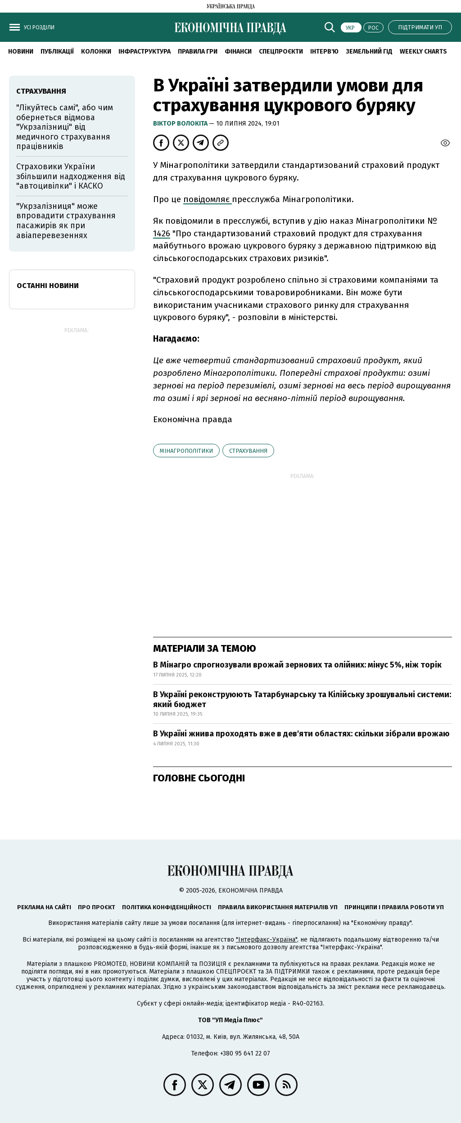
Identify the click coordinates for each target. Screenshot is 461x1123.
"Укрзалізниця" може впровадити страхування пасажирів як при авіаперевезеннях (66, 220)
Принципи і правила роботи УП (394, 907)
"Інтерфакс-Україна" (266, 939)
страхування (248, 450)
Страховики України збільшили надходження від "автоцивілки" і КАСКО (70, 176)
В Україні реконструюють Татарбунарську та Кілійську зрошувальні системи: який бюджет (302, 699)
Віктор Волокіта (181, 123)
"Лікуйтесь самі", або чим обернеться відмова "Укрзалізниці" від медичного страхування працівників (64, 127)
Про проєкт (96, 907)
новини (20, 51)
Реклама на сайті (44, 907)
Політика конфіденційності (166, 907)
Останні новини (48, 285)
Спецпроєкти (281, 51)
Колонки (96, 51)
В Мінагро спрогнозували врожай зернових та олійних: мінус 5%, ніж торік (297, 665)
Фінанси (238, 51)
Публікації (57, 51)
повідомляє (207, 199)
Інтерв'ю (324, 51)
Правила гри (197, 51)
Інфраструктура (144, 51)
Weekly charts (423, 51)
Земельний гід (369, 51)
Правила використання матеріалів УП (278, 907)
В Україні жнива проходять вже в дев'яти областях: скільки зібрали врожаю (301, 734)
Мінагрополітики (186, 450)
